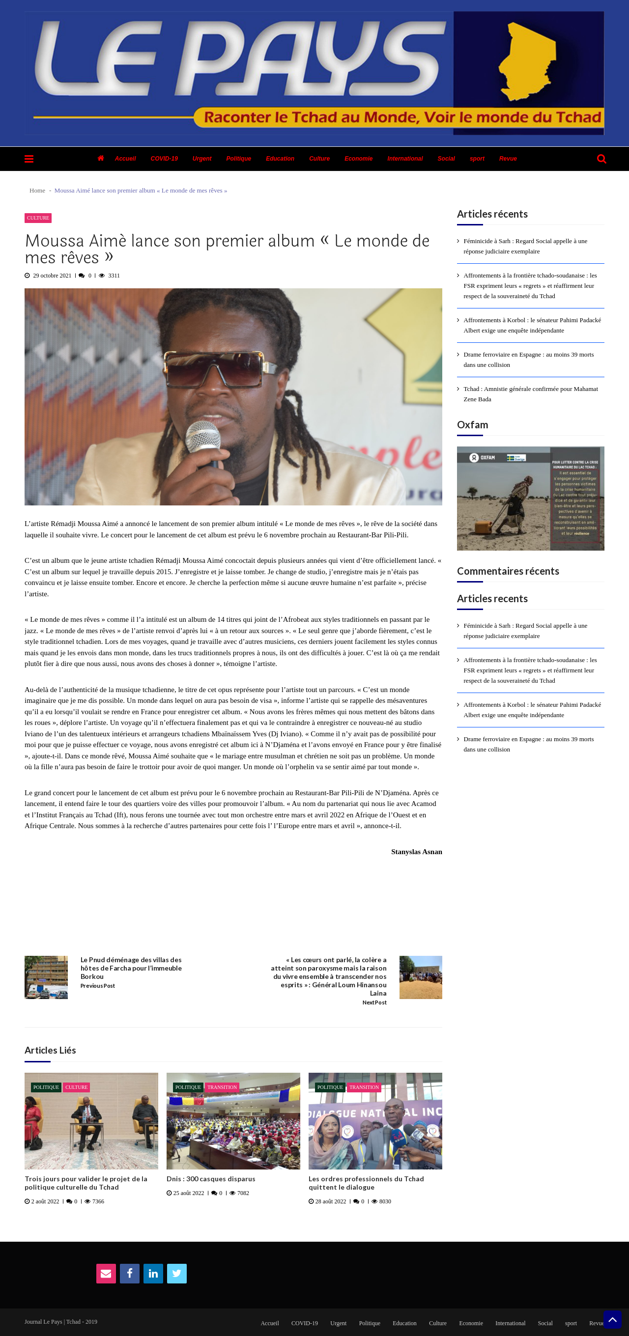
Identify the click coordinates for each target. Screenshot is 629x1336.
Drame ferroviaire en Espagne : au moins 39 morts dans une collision (529, 359)
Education (280, 158)
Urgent (202, 158)
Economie (358, 158)
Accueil (125, 158)
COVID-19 (163, 158)
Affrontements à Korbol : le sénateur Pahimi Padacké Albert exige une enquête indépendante (532, 325)
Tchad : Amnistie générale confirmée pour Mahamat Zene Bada (531, 394)
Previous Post (98, 986)
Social (446, 158)
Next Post (374, 1002)
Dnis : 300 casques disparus (211, 1179)
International (405, 158)
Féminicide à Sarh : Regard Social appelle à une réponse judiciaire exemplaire (526, 246)
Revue (508, 158)
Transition (222, 1087)
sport (477, 158)
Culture (319, 158)
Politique (239, 158)
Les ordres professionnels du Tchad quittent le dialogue (366, 1183)
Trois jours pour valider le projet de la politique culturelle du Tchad (86, 1183)
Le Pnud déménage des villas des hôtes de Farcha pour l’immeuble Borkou (131, 968)
